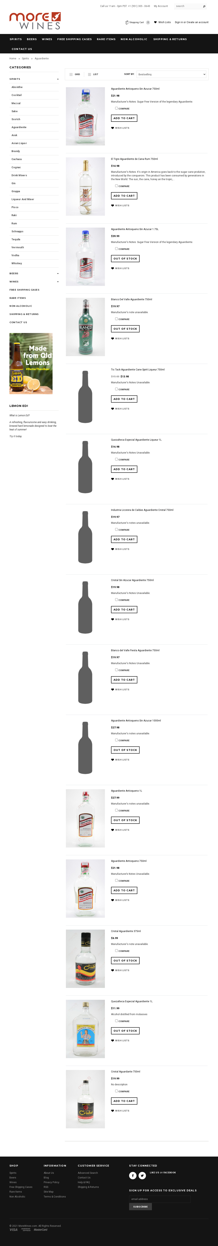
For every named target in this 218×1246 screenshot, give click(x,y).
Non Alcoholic (134, 39)
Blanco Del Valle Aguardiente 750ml (131, 299)
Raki (14, 215)
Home (12, 58)
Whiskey (16, 263)
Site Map (48, 1191)
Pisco (14, 207)
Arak (14, 135)
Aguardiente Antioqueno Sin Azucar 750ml (135, 88)
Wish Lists (164, 22)
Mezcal (15, 103)
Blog (46, 1177)
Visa (14, 1229)
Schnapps (17, 231)
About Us (49, 1173)
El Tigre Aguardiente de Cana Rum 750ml (134, 159)
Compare (123, 108)
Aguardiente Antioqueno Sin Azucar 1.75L (134, 229)
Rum (14, 223)
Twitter (142, 1175)
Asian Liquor (19, 143)
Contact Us (84, 1177)
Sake (14, 111)
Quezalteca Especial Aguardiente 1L (132, 1001)
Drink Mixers (19, 175)
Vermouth (17, 247)
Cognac (16, 167)
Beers (32, 39)
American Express (26, 1229)
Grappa (15, 191)
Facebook (133, 1175)
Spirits (16, 39)
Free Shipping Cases (74, 39)
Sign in (179, 22)
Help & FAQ (84, 1182)
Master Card (41, 1229)
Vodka (15, 255)
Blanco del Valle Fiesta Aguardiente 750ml (135, 650)
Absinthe (17, 87)
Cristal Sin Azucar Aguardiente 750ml (132, 580)
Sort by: (129, 74)
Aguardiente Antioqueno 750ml (129, 861)
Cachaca (16, 159)
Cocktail (16, 95)
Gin (13, 183)
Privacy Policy (51, 1182)
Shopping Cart (138, 22)
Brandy (15, 151)
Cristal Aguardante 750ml (125, 1071)
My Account (161, 6)
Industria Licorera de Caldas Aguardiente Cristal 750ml (142, 510)
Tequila (15, 239)
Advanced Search (88, 1173)
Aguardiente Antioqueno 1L (126, 790)
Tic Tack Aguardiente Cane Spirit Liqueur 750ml (138, 369)
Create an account (198, 22)
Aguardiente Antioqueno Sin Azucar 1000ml (136, 720)
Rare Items (106, 39)
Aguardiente (19, 127)
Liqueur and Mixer (22, 199)
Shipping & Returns (88, 1187)
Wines (47, 39)
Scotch (15, 119)
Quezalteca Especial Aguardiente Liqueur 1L (136, 439)
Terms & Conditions (55, 1196)
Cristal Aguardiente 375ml (126, 931)
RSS (46, 1187)
